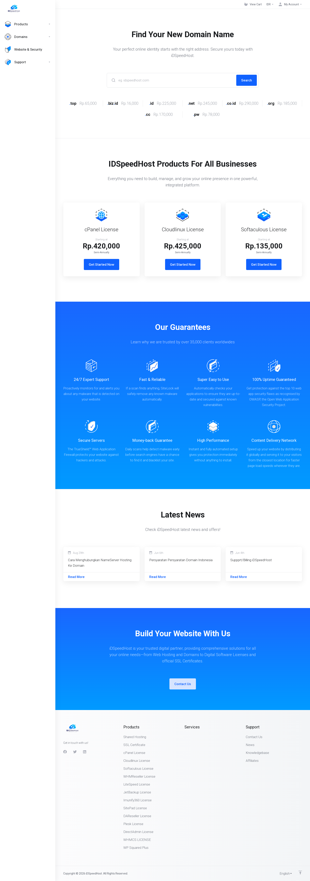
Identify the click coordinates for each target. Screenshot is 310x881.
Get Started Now (101, 264)
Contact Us (182, 684)
